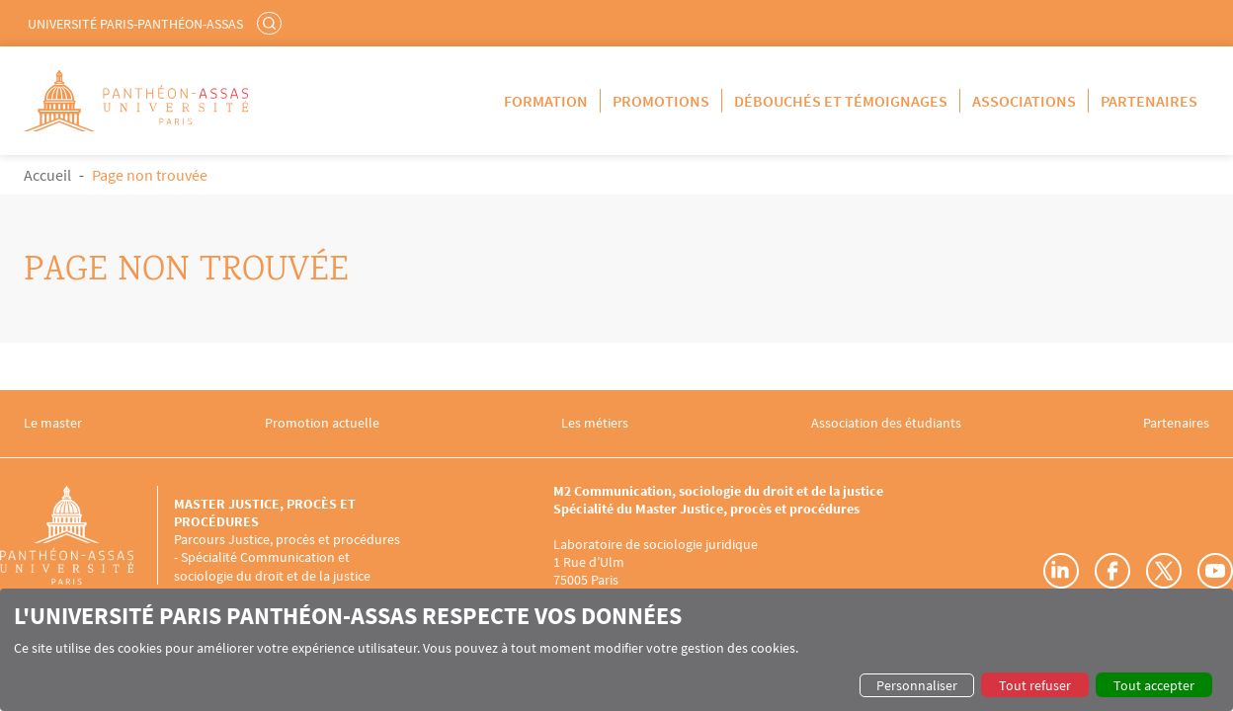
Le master (53, 423)
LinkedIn (1061, 571)
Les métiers (594, 423)
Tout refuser (1035, 685)
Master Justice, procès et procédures (265, 512)
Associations (1024, 101)
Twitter (1164, 571)
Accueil (47, 175)
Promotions (661, 101)
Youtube (1215, 571)
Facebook (1112, 571)
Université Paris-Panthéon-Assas (135, 24)
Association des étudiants (886, 423)
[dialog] (616, 650)
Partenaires (1149, 101)
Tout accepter (1153, 685)
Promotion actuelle (322, 423)
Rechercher (272, 23)
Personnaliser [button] (916, 685)
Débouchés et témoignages (840, 101)
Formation (546, 101)
